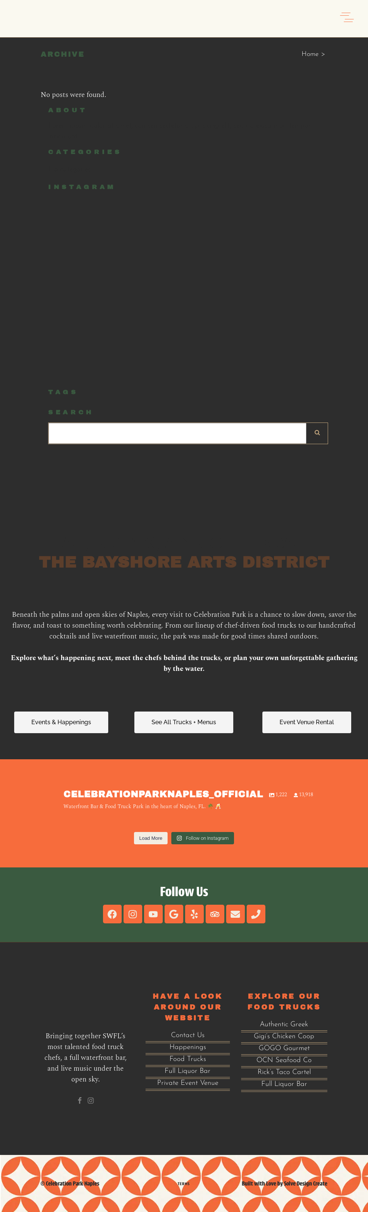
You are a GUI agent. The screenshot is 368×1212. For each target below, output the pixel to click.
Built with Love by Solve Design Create (284, 1183)
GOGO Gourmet (284, 1048)
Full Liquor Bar (187, 1071)
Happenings (187, 1047)
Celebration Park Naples (72, 1183)
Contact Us (188, 1035)
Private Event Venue (187, 1083)
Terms (184, 1183)
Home (310, 54)
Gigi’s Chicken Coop (284, 1036)
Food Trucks (187, 1059)
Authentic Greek (284, 1024)
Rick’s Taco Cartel (284, 1072)
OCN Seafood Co (284, 1060)
